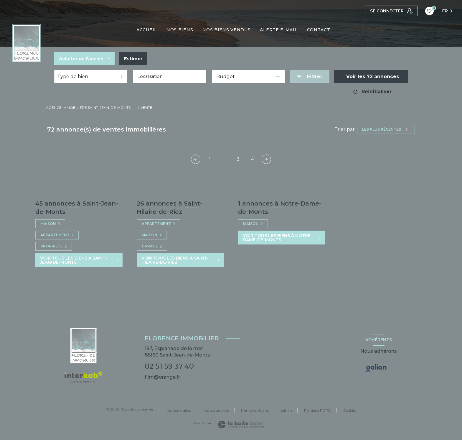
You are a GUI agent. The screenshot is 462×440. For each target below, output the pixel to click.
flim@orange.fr (162, 377)
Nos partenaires (216, 410)
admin (286, 410)
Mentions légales (255, 410)
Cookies (349, 410)
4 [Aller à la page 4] (252, 159)
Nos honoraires (178, 410)
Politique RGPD (317, 410)
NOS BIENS (179, 30)
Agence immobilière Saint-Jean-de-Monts (88, 107)
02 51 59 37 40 (169, 366)
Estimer (138, 58)
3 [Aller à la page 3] (238, 159)
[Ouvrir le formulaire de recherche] (309, 76)
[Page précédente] (195, 159)
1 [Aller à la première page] (210, 159)
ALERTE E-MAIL (279, 30)
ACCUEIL (146, 30)
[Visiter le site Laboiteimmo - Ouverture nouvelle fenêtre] (240, 424)
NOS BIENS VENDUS (227, 30)
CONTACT (318, 30)
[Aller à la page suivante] (266, 159)
